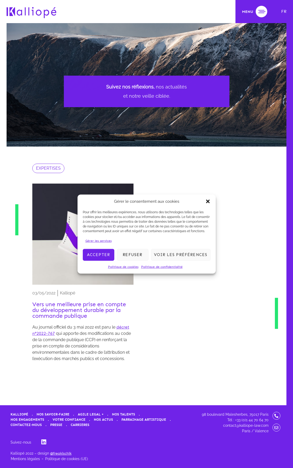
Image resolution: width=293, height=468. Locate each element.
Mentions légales (25, 459)
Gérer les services (98, 240)
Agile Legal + (91, 414)
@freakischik (60, 453)
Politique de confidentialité (162, 266)
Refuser (132, 254)
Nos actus (103, 420)
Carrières (80, 425)
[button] (207, 201)
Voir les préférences (181, 254)
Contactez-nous (26, 425)
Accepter (98, 254)
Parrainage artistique (143, 420)
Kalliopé (19, 414)
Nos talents (123, 414)
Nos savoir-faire (53, 414)
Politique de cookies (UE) (66, 459)
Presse (56, 425)
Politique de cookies (123, 266)
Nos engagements (27, 420)
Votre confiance (69, 420)
